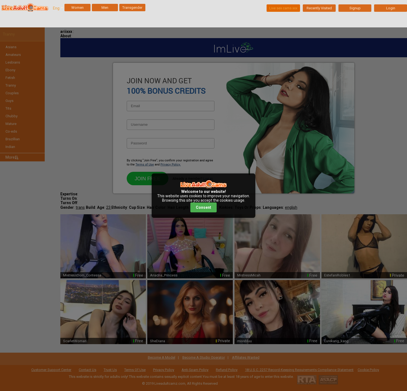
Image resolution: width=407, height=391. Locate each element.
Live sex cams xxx (283, 8)
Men (104, 7)
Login (390, 8)
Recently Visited (319, 8)
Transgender (132, 7)
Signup (355, 8)
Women (77, 7)
